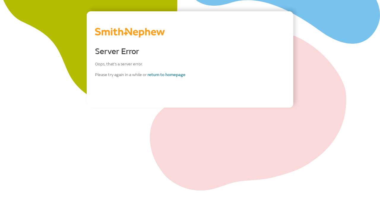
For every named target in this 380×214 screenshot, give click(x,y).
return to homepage (167, 74)
